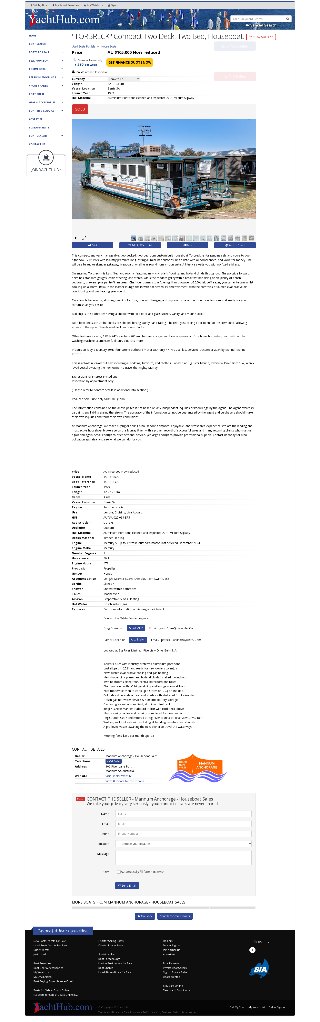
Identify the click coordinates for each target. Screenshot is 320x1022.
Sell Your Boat (39, 60)
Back (187, 246)
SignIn (113, 5)
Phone (105, 835)
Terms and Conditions (176, 991)
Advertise (35, 119)
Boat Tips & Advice (41, 111)
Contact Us (37, 144)
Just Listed (39, 955)
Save (106, 873)
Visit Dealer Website (119, 777)
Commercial (37, 69)
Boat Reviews (171, 964)
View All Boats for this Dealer (125, 782)
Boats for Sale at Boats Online (51, 991)
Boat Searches (42, 964)
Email (105, 825)
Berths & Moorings (42, 77)
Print (92, 246)
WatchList (94, 5)
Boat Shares (105, 969)
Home (33, 35)
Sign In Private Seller (175, 973)
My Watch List (41, 973)
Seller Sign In (277, 1008)
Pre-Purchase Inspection (90, 73)
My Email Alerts (42, 978)
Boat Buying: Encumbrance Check (53, 982)
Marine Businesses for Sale (115, 964)
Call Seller (235, 69)
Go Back (145, 917)
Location (103, 845)
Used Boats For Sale (83, 47)
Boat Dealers (38, 136)
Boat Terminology (109, 960)
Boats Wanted (171, 978)
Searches (65, 5)
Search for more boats (175, 917)
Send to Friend (235, 246)
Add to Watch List (140, 246)
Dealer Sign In (171, 946)
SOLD (80, 110)
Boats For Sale (39, 52)
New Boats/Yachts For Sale (49, 942)
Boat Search (37, 44)
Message (103, 855)
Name (105, 815)
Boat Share (36, 94)
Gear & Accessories (42, 102)
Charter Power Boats (111, 946)
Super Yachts (41, 951)
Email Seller (235, 55)
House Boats (108, 47)
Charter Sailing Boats (111, 942)
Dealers (168, 942)
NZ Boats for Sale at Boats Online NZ (55, 996)
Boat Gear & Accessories (48, 969)
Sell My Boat (39, 5)
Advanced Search (261, 25)
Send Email (127, 886)
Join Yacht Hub (171, 951)
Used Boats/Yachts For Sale (50, 946)
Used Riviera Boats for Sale (114, 973)
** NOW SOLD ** (265, 36)
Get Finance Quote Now (129, 63)
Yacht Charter (39, 85)
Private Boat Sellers (175, 969)
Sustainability (39, 127)
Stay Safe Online (173, 987)
